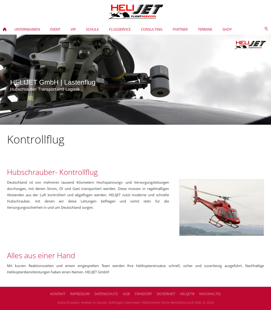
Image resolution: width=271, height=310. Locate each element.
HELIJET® (187, 293)
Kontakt (57, 293)
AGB (126, 293)
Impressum (80, 293)
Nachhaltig (210, 293)
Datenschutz (106, 293)
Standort (143, 293)
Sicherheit (166, 293)
